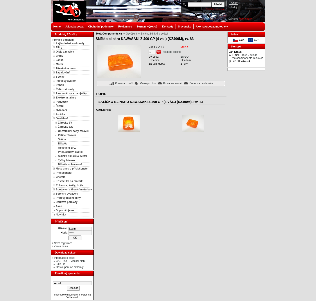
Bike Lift (60, 264)
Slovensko (184, 26)
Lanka (59, 60)
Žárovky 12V (66, 126)
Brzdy (59, 55)
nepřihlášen (245, 18)
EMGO (184, 56)
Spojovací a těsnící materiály (74, 189)
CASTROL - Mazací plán (70, 261)
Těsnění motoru (65, 68)
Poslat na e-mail (172, 83)
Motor (59, 64)
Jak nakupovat (74, 26)
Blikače (62, 143)
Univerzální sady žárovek (73, 131)
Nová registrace (63, 243)
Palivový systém (66, 80)
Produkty (60, 34)
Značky (72, 34)
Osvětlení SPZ (67, 147)
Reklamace (125, 26)
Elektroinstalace (66, 97)
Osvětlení (62, 118)
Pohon (60, 85)
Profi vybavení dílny (68, 197)
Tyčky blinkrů (66, 160)
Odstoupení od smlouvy (69, 267)
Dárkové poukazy (66, 202)
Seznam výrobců (146, 26)
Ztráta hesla (61, 246)
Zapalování (63, 72)
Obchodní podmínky (101, 26)
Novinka (61, 214)
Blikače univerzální (70, 164)
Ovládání (61, 110)
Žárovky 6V (65, 122)
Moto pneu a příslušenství (72, 168)
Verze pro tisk (148, 83)
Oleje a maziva (65, 51)
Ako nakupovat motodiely (212, 26)
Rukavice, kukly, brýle (69, 185)
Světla (62, 139)
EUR (254, 39)
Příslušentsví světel (70, 151)
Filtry (59, 47)
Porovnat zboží (124, 83)
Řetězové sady (65, 89)
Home (57, 26)
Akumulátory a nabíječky (71, 93)
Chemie (60, 177)
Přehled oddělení (63, 39)
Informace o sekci (64, 257)
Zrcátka (60, 114)
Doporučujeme (65, 210)
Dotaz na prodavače (201, 83)
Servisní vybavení (67, 193)
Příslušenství (64, 172)
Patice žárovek (67, 135)
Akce (59, 206)
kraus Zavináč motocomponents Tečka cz (247, 56)
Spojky (60, 76)
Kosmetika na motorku (70, 181)
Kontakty (167, 26)
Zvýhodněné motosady (70, 43)
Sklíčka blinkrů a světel (72, 156)
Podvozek (62, 101)
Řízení (59, 106)
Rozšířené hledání (214, 9)
